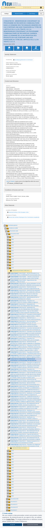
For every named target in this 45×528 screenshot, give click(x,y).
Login (41, 10)
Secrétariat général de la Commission (23, 60)
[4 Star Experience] (29, 8)
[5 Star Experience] (30, 8)
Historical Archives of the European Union (18, 212)
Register (13, 181)
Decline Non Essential (32, 524)
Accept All (12, 524)
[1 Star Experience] (24, 8)
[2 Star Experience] (25, 8)
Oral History (32, 13)
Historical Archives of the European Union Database (16, 3)
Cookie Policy (10, 519)
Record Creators (19, 13)
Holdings (6, 13)
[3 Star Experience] (27, 8)
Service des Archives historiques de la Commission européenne (23, 217)
